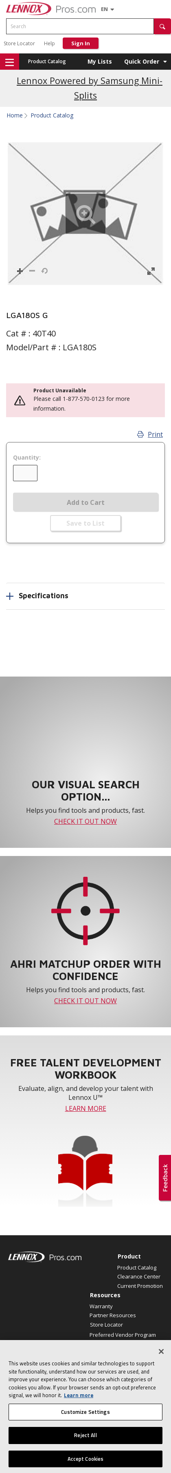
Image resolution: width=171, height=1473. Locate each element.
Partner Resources (113, 1315)
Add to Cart (86, 502)
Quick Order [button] (141, 61)
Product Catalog (47, 61)
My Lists (100, 61)
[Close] (161, 1358)
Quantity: (27, 457)
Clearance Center (138, 1276)
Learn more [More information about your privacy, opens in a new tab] (78, 1402)
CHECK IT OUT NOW (85, 821)
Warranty (101, 1306)
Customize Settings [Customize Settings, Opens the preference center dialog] (85, 1418)
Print (150, 434)
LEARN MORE (85, 1108)
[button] (162, 26)
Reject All (85, 1442)
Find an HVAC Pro (111, 1343)
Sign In (80, 43)
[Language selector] (104, 9)
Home (15, 115)
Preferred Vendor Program (123, 1334)
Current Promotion (140, 1285)
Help (49, 43)
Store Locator (19, 43)
